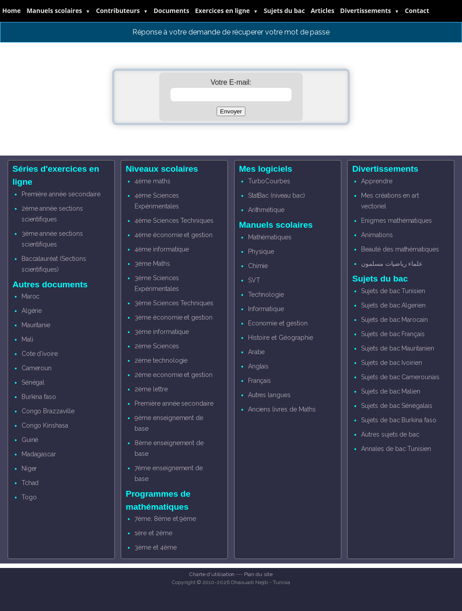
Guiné (30, 439)
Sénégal (33, 382)
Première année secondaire (61, 194)
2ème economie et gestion (174, 374)
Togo (29, 497)
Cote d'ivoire (40, 353)
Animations (377, 234)
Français (259, 380)
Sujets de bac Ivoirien (391, 362)
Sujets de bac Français (393, 334)
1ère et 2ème (153, 533)
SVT (254, 280)
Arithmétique (266, 209)
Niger (29, 468)
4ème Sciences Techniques (174, 220)
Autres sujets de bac (390, 434)
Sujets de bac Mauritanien (397, 348)
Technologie (266, 294)
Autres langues (269, 395)
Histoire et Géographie (280, 337)
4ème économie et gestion (174, 234)
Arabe (256, 351)
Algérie (32, 310)
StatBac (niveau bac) (276, 195)
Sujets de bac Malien (390, 391)
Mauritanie (36, 325)
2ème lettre (151, 389)
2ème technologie (161, 360)
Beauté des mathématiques (400, 249)
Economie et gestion (278, 323)
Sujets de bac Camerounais (400, 377)
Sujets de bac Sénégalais (396, 405)
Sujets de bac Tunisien (393, 291)
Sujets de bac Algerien (393, 305)
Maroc (31, 296)
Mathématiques (270, 237)
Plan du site (258, 574)
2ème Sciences (157, 346)
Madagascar (39, 454)
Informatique (266, 308)
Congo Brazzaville (48, 411)
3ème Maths (152, 263)
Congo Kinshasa (45, 425)
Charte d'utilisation (212, 574)
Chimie (258, 265)
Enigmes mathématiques (396, 220)
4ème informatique (162, 249)
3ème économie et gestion (174, 317)
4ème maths (152, 181)
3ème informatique (162, 331)
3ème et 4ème (155, 547)
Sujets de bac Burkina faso (398, 420)
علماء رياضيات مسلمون (392, 263)
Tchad (30, 482)
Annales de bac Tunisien (396, 448)
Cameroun (37, 368)
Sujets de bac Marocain (394, 319)
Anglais (258, 366)
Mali (27, 339)
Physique (261, 251)
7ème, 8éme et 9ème (165, 518)
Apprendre (376, 181)
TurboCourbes (269, 181)
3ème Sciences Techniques (174, 303)
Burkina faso (39, 396)
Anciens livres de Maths (282, 409)
